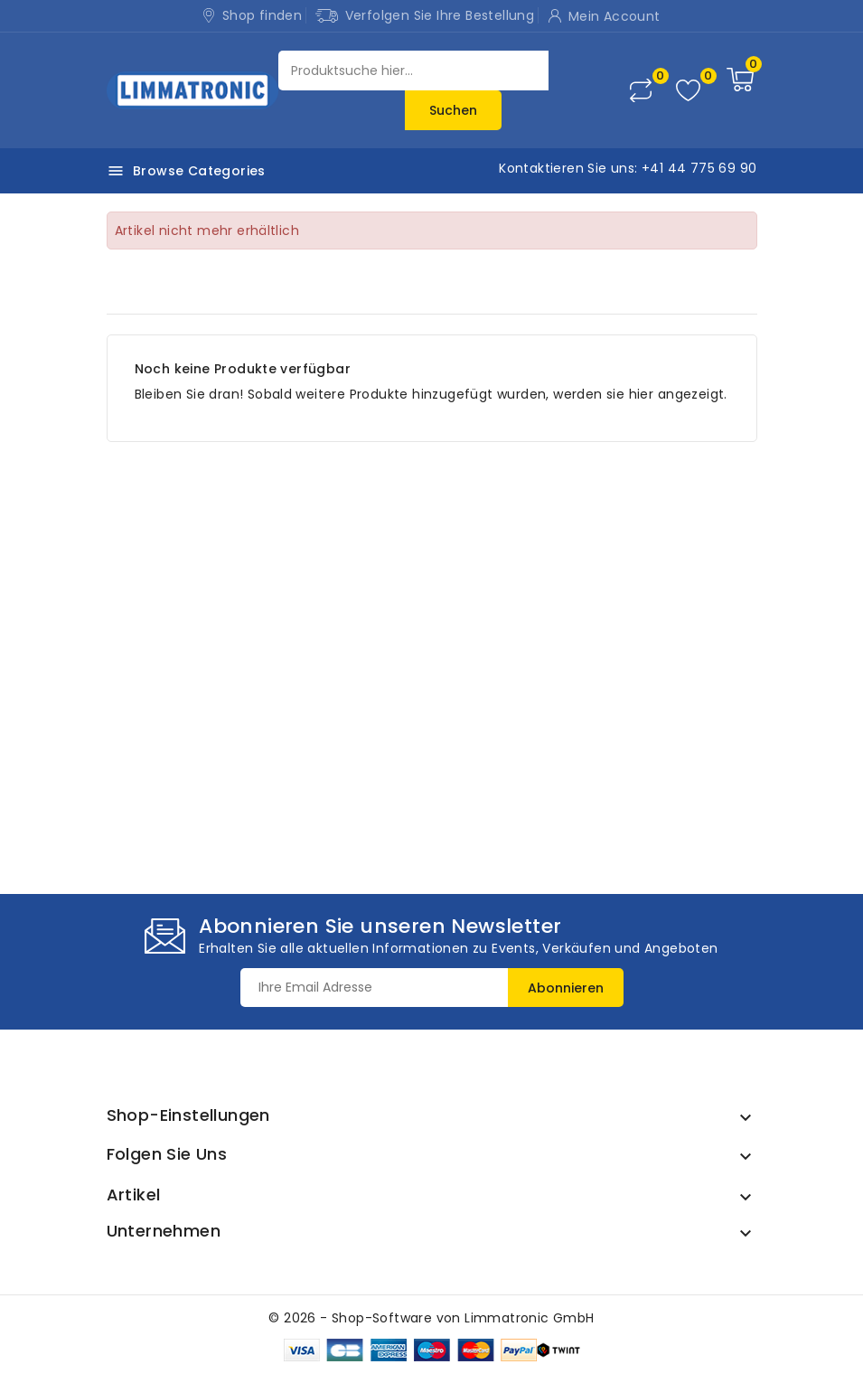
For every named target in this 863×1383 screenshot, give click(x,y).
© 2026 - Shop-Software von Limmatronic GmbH (431, 1318)
